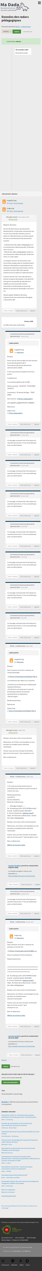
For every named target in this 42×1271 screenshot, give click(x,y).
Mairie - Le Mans (6, 1163)
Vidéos (22, 1262)
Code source (5, 1262)
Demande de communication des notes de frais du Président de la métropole (18, 1149)
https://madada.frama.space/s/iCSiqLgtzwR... (21, 876)
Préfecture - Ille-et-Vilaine (9, 1128)
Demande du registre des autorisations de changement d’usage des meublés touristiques (20, 1182)
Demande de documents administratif (14, 1175)
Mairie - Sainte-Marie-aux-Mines (10, 1177)
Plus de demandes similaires (8, 1196)
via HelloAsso (27, 1251)
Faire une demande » (10, 1082)
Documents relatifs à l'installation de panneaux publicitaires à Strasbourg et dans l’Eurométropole (18, 1116)
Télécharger (20, 352)
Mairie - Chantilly (6, 1171)
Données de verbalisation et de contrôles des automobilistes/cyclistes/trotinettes (16, 1124)
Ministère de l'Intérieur (8, 1192)
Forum (28, 1262)
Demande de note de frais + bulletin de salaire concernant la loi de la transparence (16, 1168)
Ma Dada (15, 7)
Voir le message (18, 203)
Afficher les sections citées (16, 845)
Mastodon (14, 1262)
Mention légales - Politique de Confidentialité (14, 1240)
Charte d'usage (31, 1238)
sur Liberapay (17, 1251)
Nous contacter (19, 1238)
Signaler (32, 311)
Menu (39, 2)
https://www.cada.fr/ (26, 399)
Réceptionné (13, 219)
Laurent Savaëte (14, 866)
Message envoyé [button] (12, 217)
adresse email (28, 813)
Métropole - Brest (6, 1144)
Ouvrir (11, 203)
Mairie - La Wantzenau (23, 27)
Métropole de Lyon (7, 1153)
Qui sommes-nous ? (7, 1238)
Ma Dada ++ (5, 1102)
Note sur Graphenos (8, 1190)
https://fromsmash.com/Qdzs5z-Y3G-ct (23, 677)
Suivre (17, 32)
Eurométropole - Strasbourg (9, 1136)
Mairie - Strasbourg (7, 1119)
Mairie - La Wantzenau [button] (17, 646)
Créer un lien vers (21, 311)
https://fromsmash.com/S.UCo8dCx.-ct (23, 951)
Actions (6, 31)
